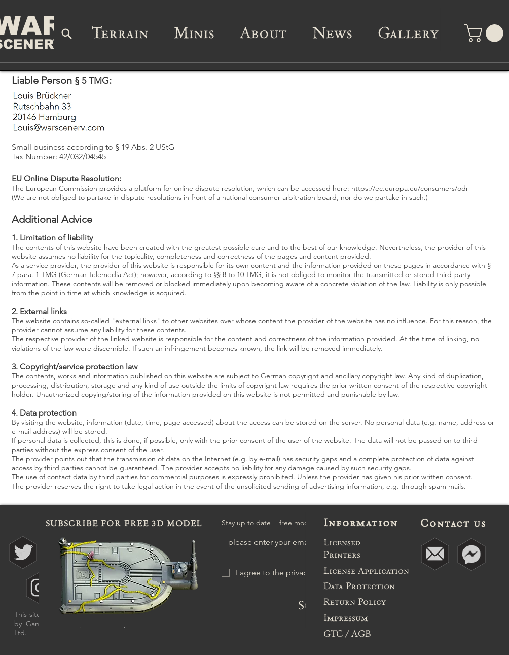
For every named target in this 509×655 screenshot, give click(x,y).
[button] (485, 33)
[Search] (67, 33)
